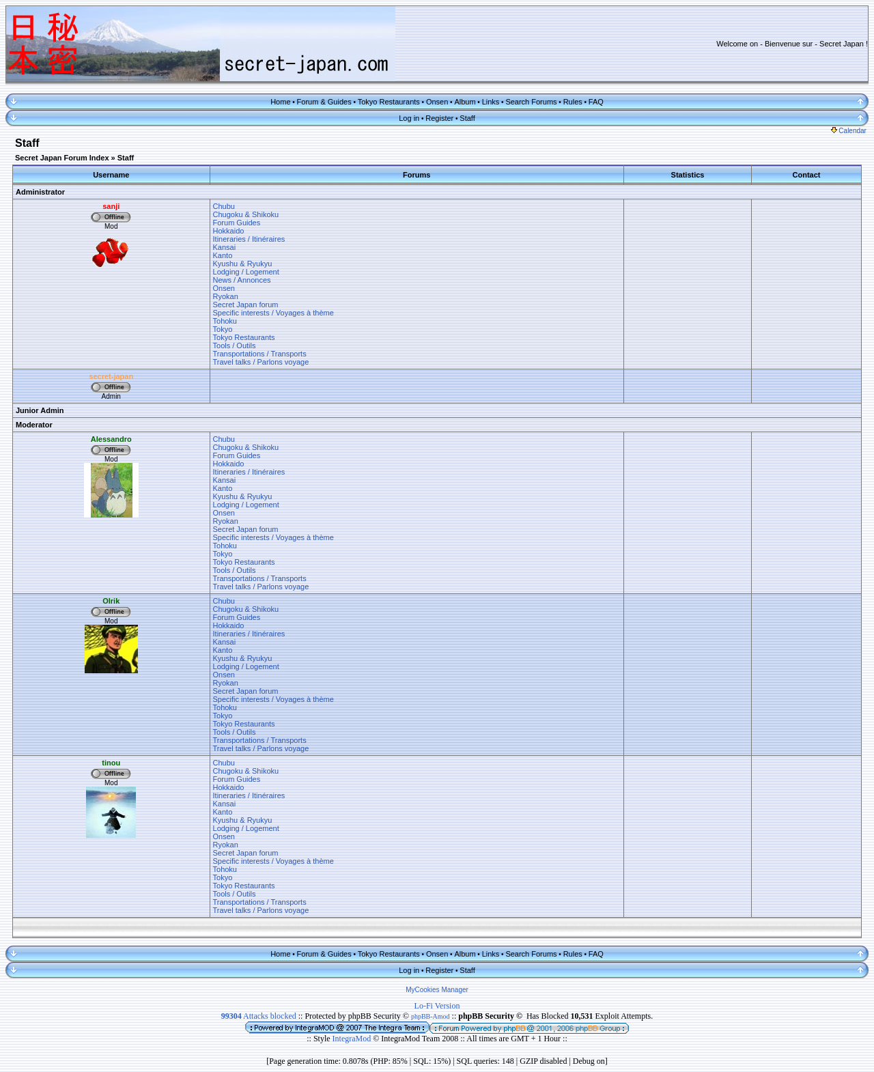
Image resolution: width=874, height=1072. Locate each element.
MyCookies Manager (437, 989)
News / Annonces (242, 280)
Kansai (224, 247)
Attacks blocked (258, 1016)
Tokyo (223, 329)
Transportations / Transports (260, 354)
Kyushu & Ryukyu (242, 263)
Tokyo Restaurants (389, 102)
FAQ (596, 102)
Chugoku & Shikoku (246, 214)
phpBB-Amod (430, 1016)
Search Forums (530, 102)
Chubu (224, 206)
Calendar (848, 131)
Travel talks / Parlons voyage (261, 362)
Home (280, 102)
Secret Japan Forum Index (62, 158)
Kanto (223, 255)
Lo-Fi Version (437, 1006)
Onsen (437, 102)
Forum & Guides (324, 102)
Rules (572, 102)
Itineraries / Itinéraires (249, 239)
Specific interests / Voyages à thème (273, 313)
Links (491, 102)
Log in (409, 118)
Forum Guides (237, 222)
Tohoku (225, 321)
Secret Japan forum (246, 304)
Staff (467, 118)
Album (464, 102)
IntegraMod (353, 1038)
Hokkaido (228, 231)
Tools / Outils (234, 345)
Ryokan (225, 296)
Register (439, 118)
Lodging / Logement (246, 272)
